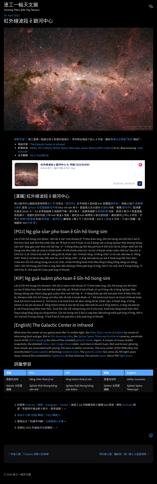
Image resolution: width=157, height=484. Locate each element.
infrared (114, 336)
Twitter (64, 404)
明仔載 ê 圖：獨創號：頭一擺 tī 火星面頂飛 (122, 454)
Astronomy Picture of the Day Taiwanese (22, 9)
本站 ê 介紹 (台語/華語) (30, 415)
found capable (39, 352)
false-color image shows (57, 344)
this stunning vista (61, 336)
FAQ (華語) (52, 415)
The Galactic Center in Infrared (47, 144)
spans (102, 355)
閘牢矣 (114, 203)
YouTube (127, 404)
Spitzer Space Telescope (66, 148)
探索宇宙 (19, 139)
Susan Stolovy (89, 148)
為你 (129, 139)
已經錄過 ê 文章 (55, 421)
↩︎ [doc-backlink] (65, 408)
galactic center (84, 340)
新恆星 (45, 219)
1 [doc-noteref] (25, 138)
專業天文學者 (118, 139)
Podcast (30, 404)
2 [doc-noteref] (126, 138)
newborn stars (70, 352)
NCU (45, 155)
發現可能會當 (27, 219)
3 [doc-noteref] (133, 138)
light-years (126, 355)
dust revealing (37, 340)
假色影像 (103, 211)
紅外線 (54, 207)
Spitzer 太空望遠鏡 (39, 207)
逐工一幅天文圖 (21, 5)
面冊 (40, 404)
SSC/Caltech (105, 148)
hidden (119, 332)
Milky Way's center (101, 332)
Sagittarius (57, 355)
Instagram (51, 404)
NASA (33, 148)
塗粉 (105, 207)
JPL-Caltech (44, 148)
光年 (30, 223)
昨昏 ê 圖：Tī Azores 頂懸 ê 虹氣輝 (29, 454)
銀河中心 (71, 203)
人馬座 (107, 219)
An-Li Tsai (35, 155)
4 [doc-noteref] (139, 138)
